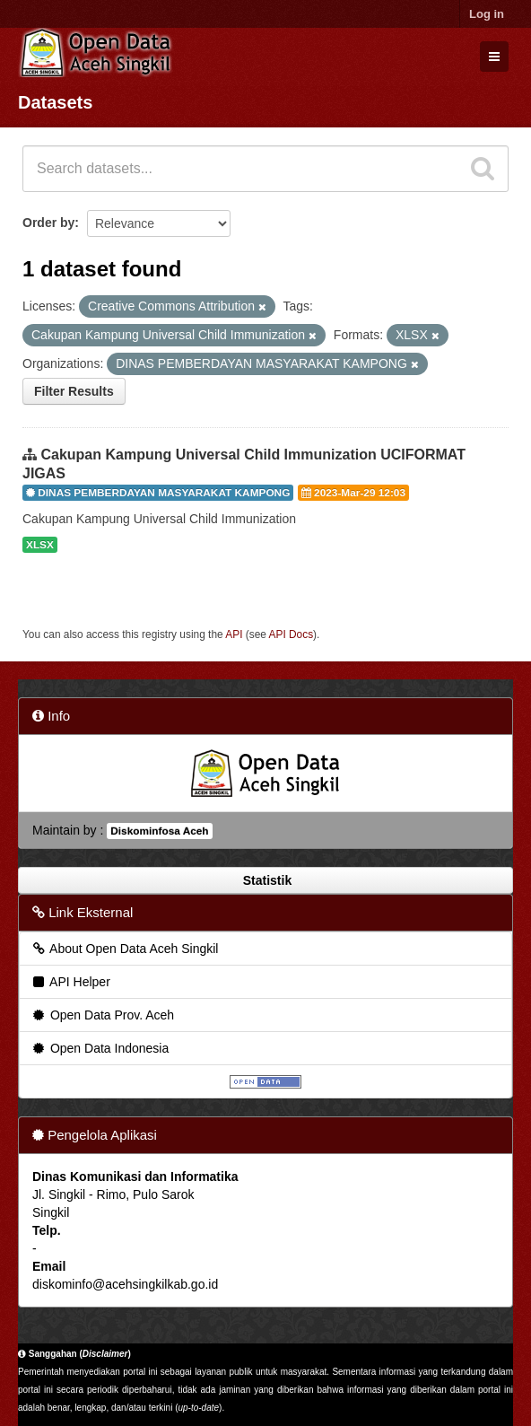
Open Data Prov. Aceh (102, 1015)
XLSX (40, 544)
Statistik (265, 880)
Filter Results (74, 391)
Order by (48, 222)
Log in (486, 14)
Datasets (55, 102)
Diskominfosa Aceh (159, 831)
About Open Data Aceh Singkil (124, 948)
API (233, 634)
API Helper (70, 982)
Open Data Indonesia (99, 1048)
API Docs (291, 634)
